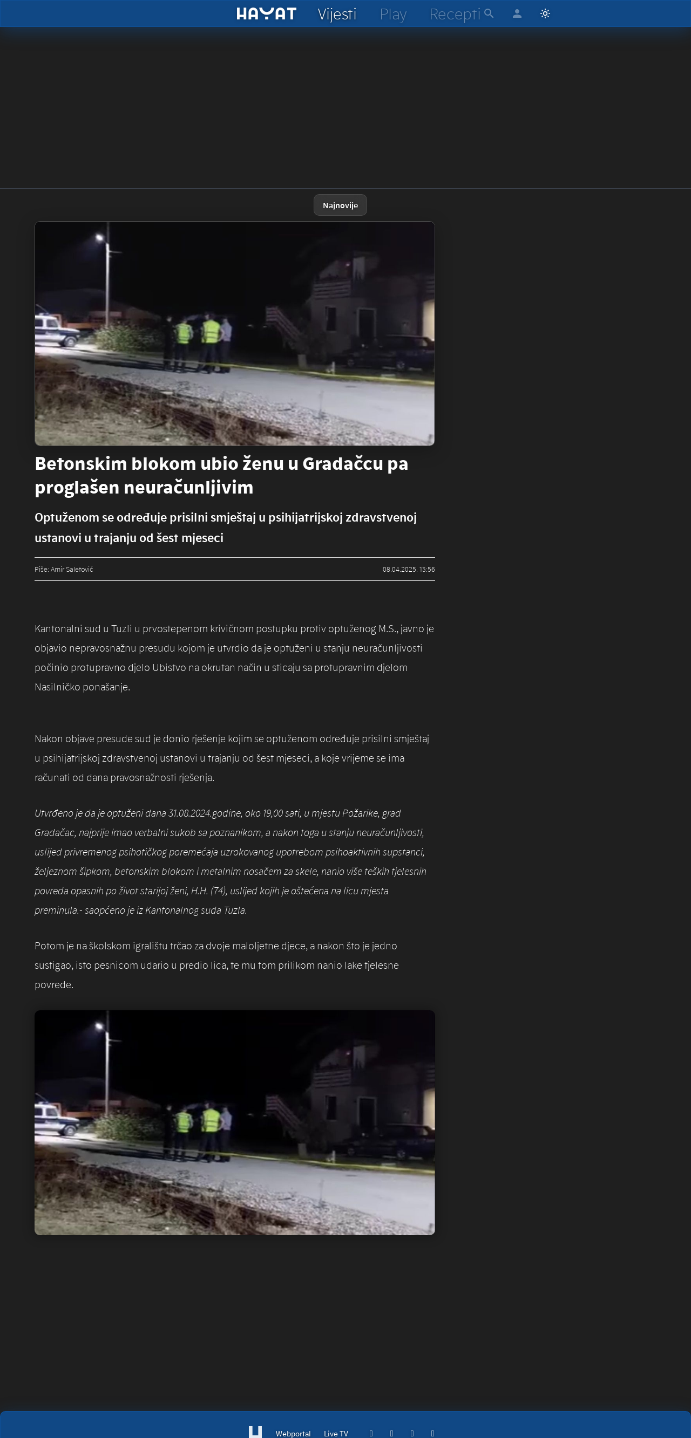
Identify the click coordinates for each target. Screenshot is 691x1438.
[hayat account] (517, 13)
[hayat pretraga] (489, 13)
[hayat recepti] (454, 13)
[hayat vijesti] (336, 13)
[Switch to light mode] (545, 13)
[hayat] (267, 13)
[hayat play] (393, 13)
